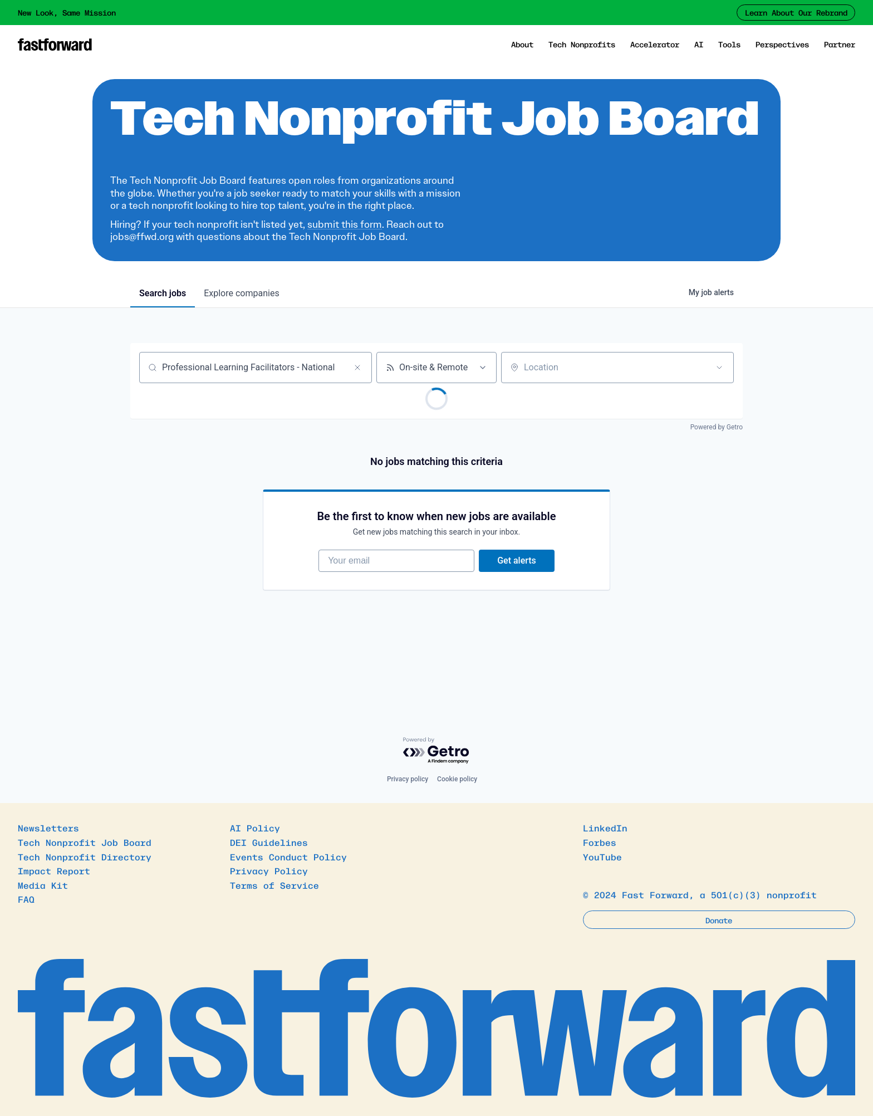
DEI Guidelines (269, 842)
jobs (162, 293)
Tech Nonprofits (581, 44)
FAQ (26, 898)
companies (241, 293)
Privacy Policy (269, 870)
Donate (718, 920)
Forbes (599, 842)
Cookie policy (457, 779)
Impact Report (54, 870)
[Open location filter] (719, 367)
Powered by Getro (716, 427)
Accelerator (654, 44)
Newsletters (48, 827)
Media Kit (43, 885)
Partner (839, 44)
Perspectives (782, 44)
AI (698, 44)
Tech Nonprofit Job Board (84, 842)
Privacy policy (407, 779)
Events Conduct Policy (288, 856)
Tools (729, 44)
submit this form (344, 224)
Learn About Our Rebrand (796, 12)
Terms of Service (274, 885)
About (522, 44)
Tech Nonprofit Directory (84, 856)
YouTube (602, 856)
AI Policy (255, 827)
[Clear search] (357, 367)
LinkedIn (605, 827)
